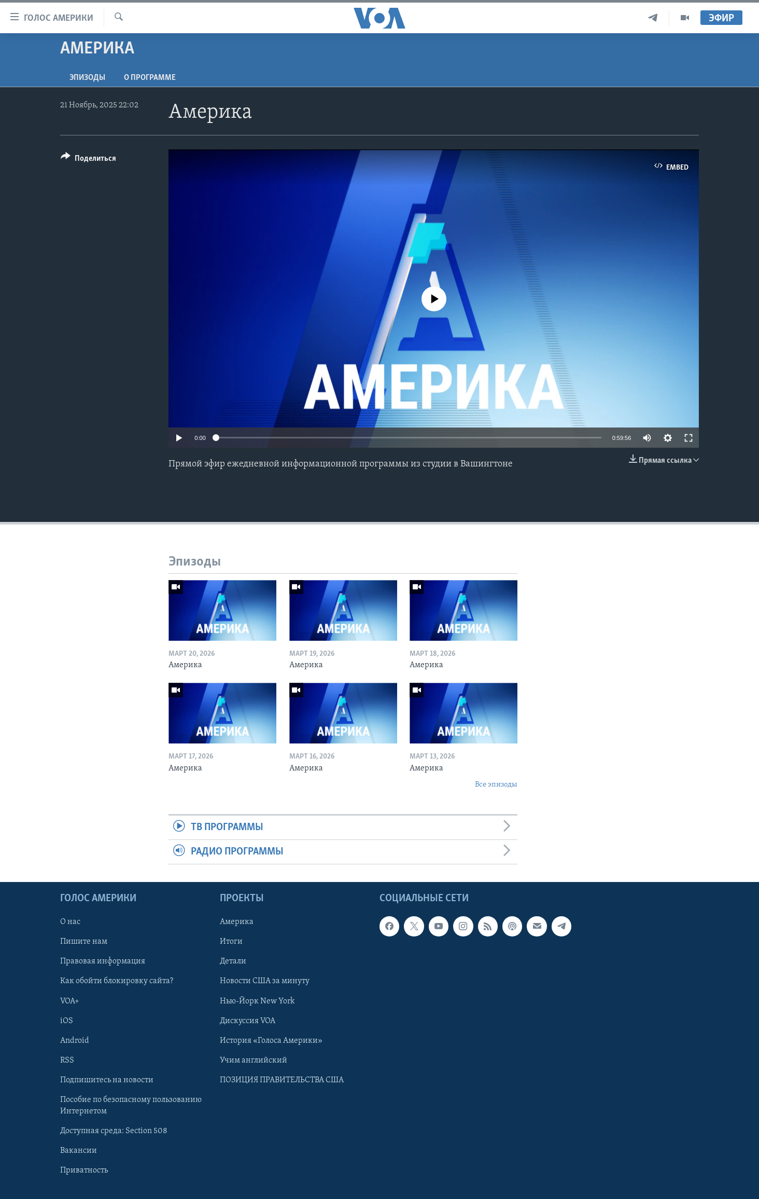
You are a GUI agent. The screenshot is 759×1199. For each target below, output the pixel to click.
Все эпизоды (496, 785)
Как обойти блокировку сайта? (116, 981)
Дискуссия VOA (247, 1021)
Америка (237, 922)
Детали (233, 962)
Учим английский (253, 1060)
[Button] (88, 160)
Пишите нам (83, 942)
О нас (70, 922)
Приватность (84, 1170)
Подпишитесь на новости (106, 1080)
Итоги (231, 942)
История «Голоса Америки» (271, 1041)
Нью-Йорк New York (257, 1001)
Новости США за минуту (265, 981)
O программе (150, 78)
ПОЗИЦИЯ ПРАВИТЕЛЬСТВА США (282, 1080)
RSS (67, 1060)
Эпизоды (87, 78)
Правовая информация (102, 962)
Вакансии (78, 1151)
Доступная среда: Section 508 (113, 1131)
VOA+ (69, 1001)
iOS (66, 1021)
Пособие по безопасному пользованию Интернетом (131, 1105)
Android (74, 1041)
